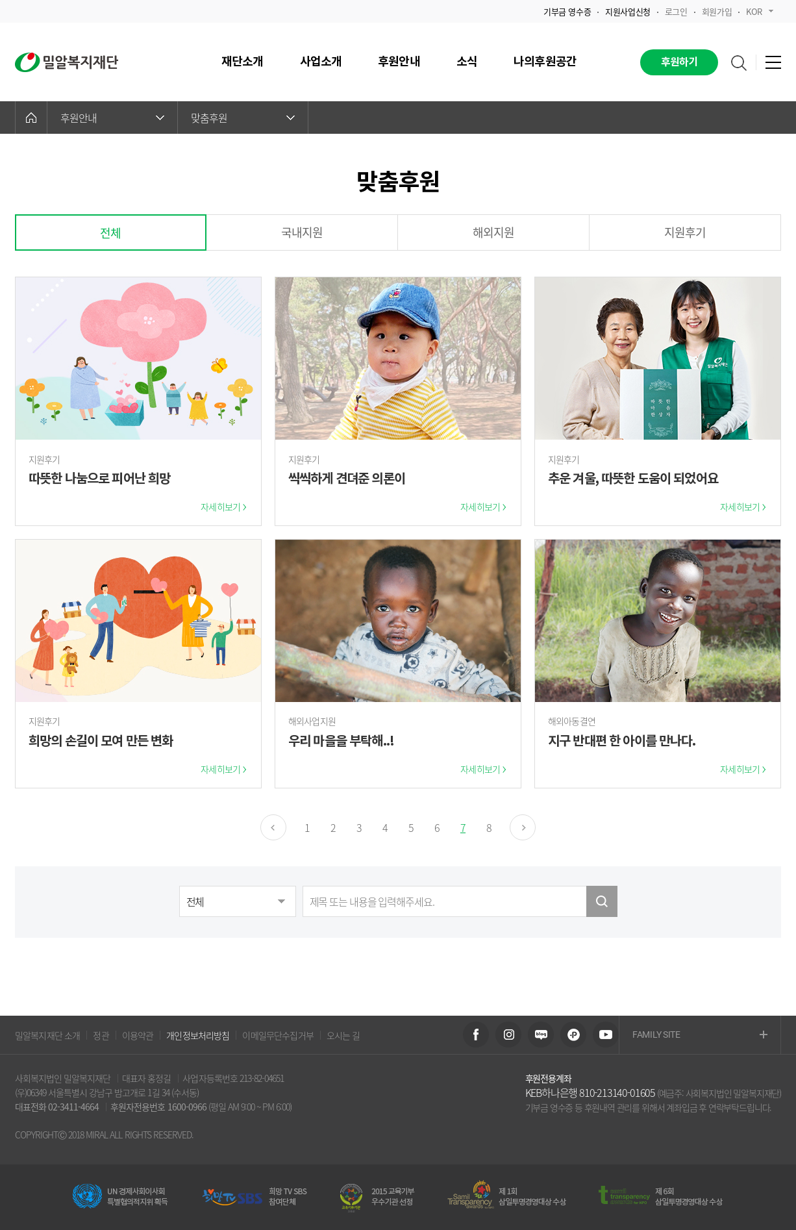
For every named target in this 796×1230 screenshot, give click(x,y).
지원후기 (685, 232)
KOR (759, 11)
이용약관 (138, 1035)
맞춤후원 (243, 117)
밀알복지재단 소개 (47, 1035)
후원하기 (679, 62)
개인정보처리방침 (197, 1035)
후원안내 (112, 117)
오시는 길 (343, 1035)
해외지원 (494, 232)
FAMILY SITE (699, 1035)
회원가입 (717, 11)
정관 (100, 1035)
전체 (110, 233)
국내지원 (302, 232)
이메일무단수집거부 (277, 1035)
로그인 (676, 11)
